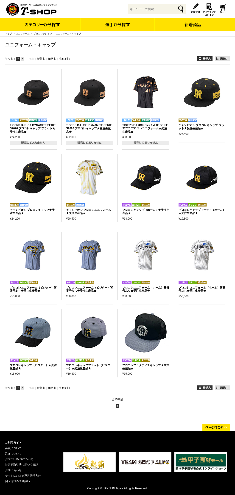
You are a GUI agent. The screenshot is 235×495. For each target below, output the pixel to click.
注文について (13, 453)
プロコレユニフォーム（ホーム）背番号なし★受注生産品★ (202, 289)
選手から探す (117, 24)
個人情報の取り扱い (17, 481)
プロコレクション (43, 33)
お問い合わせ (13, 470)
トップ (8, 33)
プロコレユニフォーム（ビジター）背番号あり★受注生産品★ (33, 289)
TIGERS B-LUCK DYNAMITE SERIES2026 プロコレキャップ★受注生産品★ (89, 128)
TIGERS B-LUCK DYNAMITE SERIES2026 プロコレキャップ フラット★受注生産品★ (33, 128)
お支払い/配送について (19, 459)
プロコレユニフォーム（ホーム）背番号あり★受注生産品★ (145, 289)
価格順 (52, 58)
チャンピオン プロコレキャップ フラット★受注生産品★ (201, 127)
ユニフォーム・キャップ (68, 33)
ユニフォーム (23, 33)
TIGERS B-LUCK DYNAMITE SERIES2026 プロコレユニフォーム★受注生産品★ (145, 128)
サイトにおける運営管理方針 (23, 475)
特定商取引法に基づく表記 (21, 464)
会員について (13, 448)
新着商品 (192, 21)
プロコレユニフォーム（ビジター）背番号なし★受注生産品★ (89, 289)
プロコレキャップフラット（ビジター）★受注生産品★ (88, 367)
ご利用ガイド (13, 442)
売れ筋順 (64, 58)
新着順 (41, 58)
